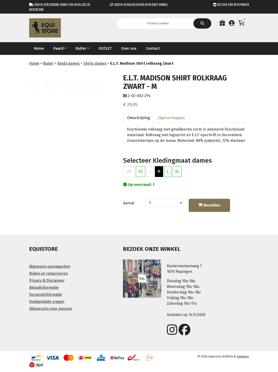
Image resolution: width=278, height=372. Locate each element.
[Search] (160, 23)
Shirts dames (94, 63)
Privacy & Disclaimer (47, 280)
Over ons (129, 48)
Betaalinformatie (44, 287)
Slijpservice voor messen (50, 308)
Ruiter (48, 63)
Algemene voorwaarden (49, 266)
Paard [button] (58, 48)
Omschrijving (138, 118)
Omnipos (243, 356)
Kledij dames (68, 63)
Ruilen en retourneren (48, 273)
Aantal (128, 203)
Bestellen (209, 205)
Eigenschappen (171, 118)
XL (177, 171)
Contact (153, 48)
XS (140, 171)
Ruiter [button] (81, 48)
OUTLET (105, 48)
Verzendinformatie (45, 294)
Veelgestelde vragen (46, 301)
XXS (129, 171)
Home (39, 48)
